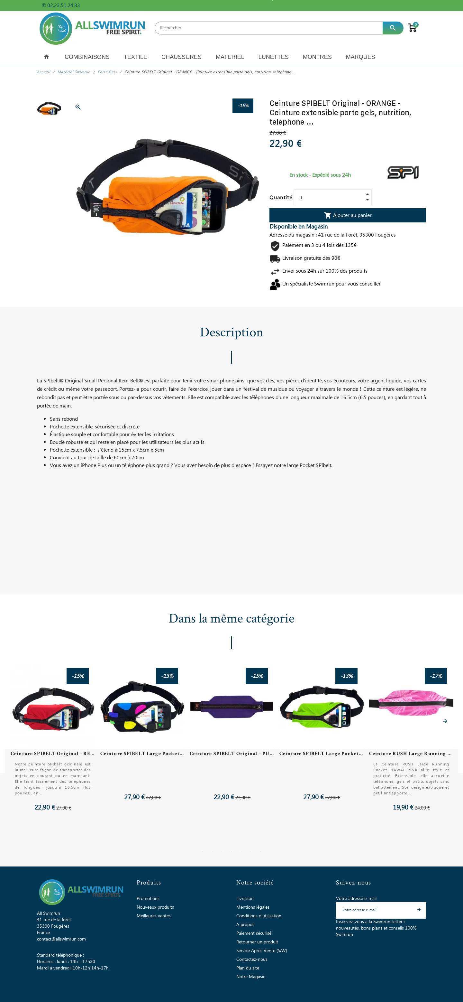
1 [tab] (202, 851)
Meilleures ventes (154, 916)
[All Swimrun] (93, 28)
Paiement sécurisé (253, 933)
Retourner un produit (257, 942)
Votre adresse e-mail (356, 898)
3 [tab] (222, 851)
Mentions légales (252, 907)
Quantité (280, 197)
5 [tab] (241, 851)
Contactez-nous (252, 959)
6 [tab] (251, 851)
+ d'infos (93, 5)
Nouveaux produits (155, 907)
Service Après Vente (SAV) (261, 950)
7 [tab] (260, 851)
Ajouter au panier (348, 215)
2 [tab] (212, 851)
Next (445, 721)
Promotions (148, 898)
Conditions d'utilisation (258, 916)
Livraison (245, 898)
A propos (245, 924)
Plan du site (247, 968)
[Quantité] (332, 198)
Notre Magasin (251, 976)
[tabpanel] (231, 738)
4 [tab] (231, 851)
